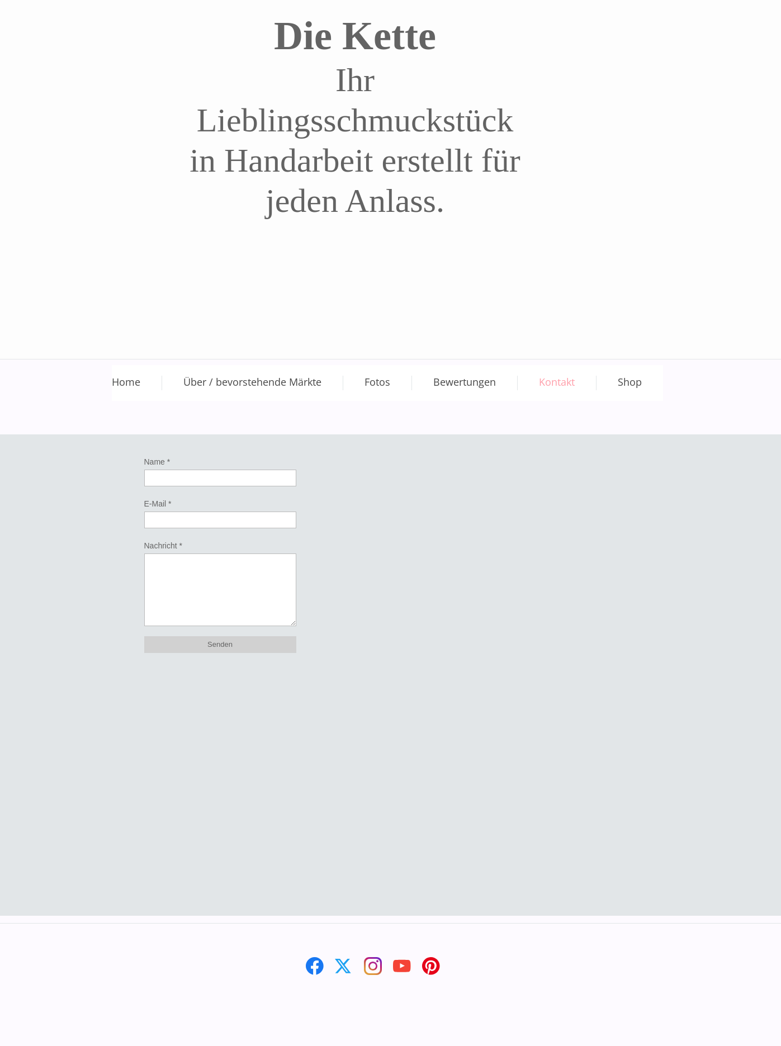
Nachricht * (163, 545)
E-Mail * (158, 503)
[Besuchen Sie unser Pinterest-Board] (431, 966)
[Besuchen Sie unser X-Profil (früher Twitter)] (344, 966)
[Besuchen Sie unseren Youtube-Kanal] (402, 966)
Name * (157, 461)
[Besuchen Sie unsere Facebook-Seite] (315, 966)
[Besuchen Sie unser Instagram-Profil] (373, 966)
